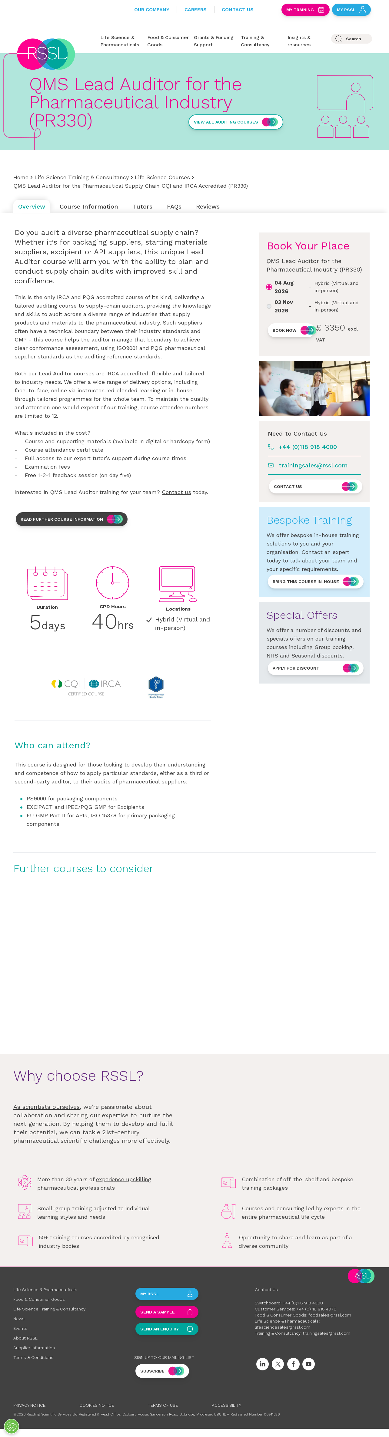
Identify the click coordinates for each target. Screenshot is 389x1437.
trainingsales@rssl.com (313, 465)
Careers (196, 9)
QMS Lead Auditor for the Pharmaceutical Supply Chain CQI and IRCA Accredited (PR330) (130, 186)
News (19, 1318)
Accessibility (226, 1405)
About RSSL (25, 1338)
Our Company (151, 9)
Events (20, 1328)
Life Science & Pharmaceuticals (45, 1289)
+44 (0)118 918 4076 (316, 1309)
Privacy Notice (29, 1405)
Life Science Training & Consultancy (82, 177)
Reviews (208, 206)
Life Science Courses (162, 177)
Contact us (176, 492)
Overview (31, 206)
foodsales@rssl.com (329, 1315)
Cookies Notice (96, 1405)
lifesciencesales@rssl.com (282, 1327)
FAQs (174, 206)
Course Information (89, 206)
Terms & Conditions (33, 1357)
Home (20, 177)
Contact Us (238, 9)
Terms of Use (163, 1405)
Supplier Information (34, 1347)
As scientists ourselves (46, 1106)
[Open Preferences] (11, 1426)
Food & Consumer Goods (39, 1299)
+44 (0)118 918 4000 (308, 446)
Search (353, 38)
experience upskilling (123, 1179)
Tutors (142, 206)
